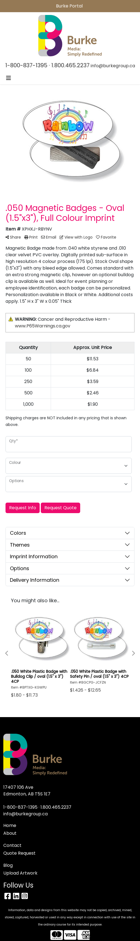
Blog (8, 865)
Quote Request (19, 853)
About (10, 833)
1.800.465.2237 (70, 65)
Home (9, 825)
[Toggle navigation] (8, 78)
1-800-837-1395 (26, 65)
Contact (12, 845)
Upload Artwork (20, 873)
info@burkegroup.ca (113, 66)
